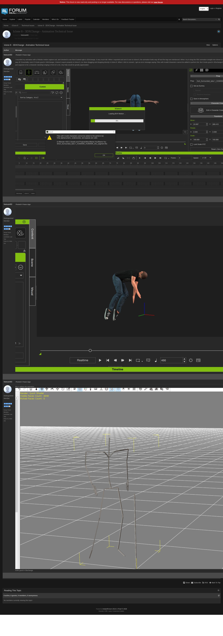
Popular (28, 19)
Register (219, 8)
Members (45, 19)
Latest (19, 19)
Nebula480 (25, 35)
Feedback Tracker (68, 19)
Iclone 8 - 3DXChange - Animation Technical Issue (57, 25)
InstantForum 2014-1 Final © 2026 (114, 609)
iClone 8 (15, 25)
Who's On (55, 19)
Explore (12, 19)
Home (4, 19)
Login (212, 8)
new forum (158, 2)
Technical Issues (28, 25)
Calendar (36, 19)
